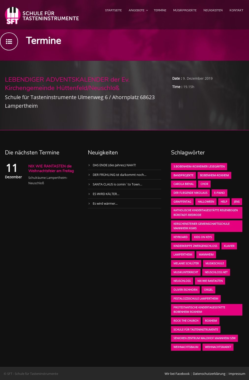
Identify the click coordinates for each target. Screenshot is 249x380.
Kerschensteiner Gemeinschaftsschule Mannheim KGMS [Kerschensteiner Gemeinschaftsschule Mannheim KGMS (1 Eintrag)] (201, 226)
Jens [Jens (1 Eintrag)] (237, 201)
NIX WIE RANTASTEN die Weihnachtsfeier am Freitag (51, 169)
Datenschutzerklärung (209, 373)
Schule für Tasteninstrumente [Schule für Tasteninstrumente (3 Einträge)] (195, 329)
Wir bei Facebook (177, 373)
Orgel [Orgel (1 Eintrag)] (208, 289)
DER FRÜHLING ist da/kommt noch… (119, 174)
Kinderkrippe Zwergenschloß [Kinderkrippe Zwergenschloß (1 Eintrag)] (195, 246)
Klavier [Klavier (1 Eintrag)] (229, 246)
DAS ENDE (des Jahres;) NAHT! (114, 165)
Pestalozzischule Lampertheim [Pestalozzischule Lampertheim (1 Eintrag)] (195, 298)
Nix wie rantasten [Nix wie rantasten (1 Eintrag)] (210, 281)
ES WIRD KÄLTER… (106, 194)
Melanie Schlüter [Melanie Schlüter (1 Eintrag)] (186, 263)
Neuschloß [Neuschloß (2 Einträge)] (182, 281)
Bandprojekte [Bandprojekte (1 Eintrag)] (183, 175)
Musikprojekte (185, 10)
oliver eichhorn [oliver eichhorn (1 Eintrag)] (185, 289)
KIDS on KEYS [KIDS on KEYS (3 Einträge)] (203, 237)
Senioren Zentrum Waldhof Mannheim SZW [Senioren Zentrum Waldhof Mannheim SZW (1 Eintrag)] (204, 338)
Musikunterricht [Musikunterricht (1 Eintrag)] (185, 272)
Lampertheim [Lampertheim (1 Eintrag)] (182, 254)
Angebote (136, 10)
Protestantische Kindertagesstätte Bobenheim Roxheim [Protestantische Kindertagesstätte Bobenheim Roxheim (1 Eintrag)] (199, 309)
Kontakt (236, 10)
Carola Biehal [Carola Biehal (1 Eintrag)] (183, 184)
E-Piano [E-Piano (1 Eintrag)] (219, 193)
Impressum (237, 373)
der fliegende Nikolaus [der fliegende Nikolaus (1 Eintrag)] (190, 193)
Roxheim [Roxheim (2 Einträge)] (211, 320)
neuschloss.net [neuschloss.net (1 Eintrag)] (216, 272)
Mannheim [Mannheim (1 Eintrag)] (206, 254)
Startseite (113, 10)
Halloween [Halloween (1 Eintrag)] (206, 201)
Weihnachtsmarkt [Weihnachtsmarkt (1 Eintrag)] (218, 347)
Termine (160, 10)
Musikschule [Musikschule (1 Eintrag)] (214, 263)
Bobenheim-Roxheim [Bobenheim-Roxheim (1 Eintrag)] (214, 175)
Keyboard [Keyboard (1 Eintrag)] (180, 237)
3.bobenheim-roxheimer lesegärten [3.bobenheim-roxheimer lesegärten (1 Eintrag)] (199, 166)
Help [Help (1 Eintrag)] (224, 201)
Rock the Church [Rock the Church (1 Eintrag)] (185, 320)
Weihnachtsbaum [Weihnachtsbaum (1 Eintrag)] (185, 347)
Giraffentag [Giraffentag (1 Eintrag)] (182, 201)
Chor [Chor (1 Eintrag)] (204, 184)
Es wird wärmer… (105, 203)
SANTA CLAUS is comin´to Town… (117, 184)
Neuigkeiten (213, 10)
